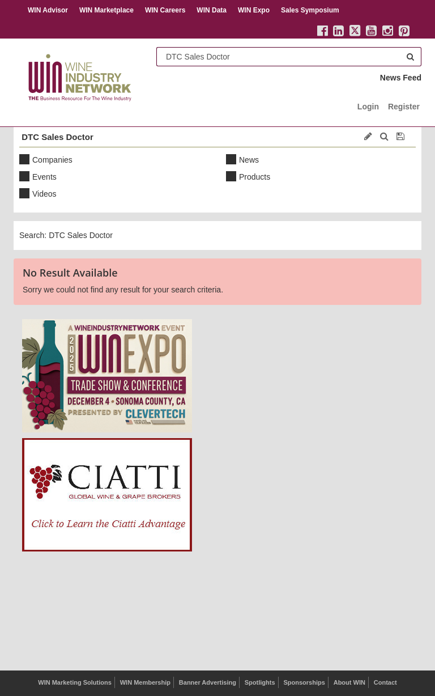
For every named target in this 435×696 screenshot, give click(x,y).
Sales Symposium (310, 10)
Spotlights (260, 682)
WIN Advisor (48, 10)
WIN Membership (145, 682)
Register (404, 106)
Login (368, 106)
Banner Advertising (207, 682)
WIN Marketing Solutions (75, 682)
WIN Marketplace (106, 10)
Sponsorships (304, 682)
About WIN (349, 682)
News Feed (400, 77)
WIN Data (212, 10)
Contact (385, 682)
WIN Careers (165, 10)
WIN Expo (254, 10)
